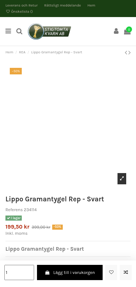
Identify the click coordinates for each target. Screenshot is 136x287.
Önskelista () (19, 11)
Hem (91, 5)
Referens (14, 209)
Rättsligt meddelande (63, 5)
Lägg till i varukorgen (70, 272)
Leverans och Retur (21, 5)
